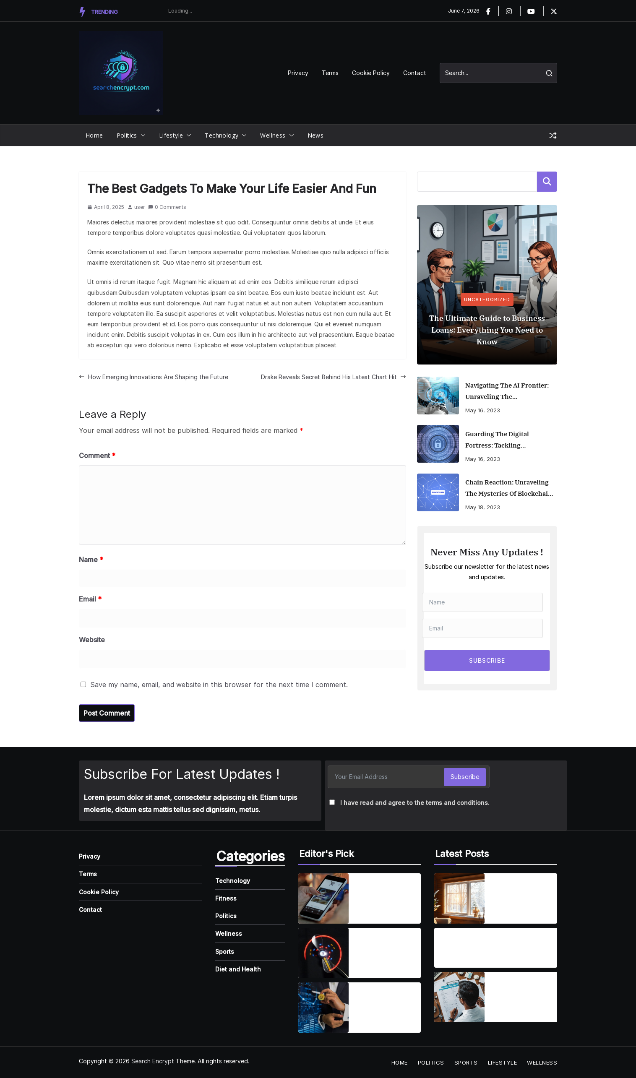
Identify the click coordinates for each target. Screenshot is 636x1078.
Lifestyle (171, 135)
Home (94, 135)
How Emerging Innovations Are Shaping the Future (153, 376)
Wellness (272, 135)
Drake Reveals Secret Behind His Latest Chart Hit (333, 376)
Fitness (226, 898)
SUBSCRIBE (487, 660)
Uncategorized (487, 299)
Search (547, 181)
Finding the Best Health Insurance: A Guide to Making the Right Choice (522, 992)
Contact (414, 72)
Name (91, 559)
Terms (330, 72)
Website (92, 639)
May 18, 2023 (482, 507)
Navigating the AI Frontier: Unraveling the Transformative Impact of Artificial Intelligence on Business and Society (507, 391)
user (139, 207)
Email (90, 599)
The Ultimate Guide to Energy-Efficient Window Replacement (521, 893)
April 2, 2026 (508, 910)
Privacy (298, 72)
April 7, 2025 (372, 964)
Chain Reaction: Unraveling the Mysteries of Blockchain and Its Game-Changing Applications (508, 488)
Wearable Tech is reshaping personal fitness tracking (385, 948)
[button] (141, 135)
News (316, 135)
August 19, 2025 (460, 959)
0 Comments (167, 207)
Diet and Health (238, 969)
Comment (97, 455)
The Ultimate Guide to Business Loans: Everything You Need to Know (487, 329)
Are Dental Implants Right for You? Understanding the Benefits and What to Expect (481, 943)
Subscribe (465, 777)
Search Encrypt (152, 1061)
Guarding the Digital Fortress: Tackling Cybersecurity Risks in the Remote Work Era (506, 440)
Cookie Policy (371, 72)
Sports (224, 951)
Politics (127, 135)
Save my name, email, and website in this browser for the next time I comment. (219, 684)
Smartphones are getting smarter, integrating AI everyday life (382, 893)
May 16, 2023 (482, 410)
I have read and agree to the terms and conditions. (415, 802)
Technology (221, 135)
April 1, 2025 (371, 910)
